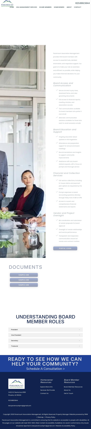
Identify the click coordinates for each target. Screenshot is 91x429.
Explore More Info (46, 387)
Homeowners (59, 7)
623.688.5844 (82, 3)
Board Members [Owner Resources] (45, 7)
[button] (45, 329)
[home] (7, 3)
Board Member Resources (73, 387)
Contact (77, 7)
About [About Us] (69, 7)
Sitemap (41, 417)
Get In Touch (68, 393)
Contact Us (44, 393)
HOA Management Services (26, 7)
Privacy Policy (50, 417)
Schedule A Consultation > (45, 368)
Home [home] (12, 7)
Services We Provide (47, 390)
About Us (67, 390)
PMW (86, 414)
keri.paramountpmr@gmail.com (19, 406)
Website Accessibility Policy (65, 426)
